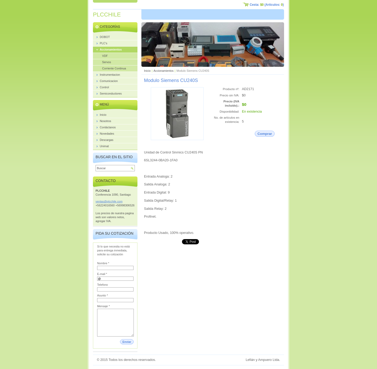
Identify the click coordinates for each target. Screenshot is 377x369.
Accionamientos (163, 70)
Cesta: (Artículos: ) (267, 5)
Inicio (147, 70)
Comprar (264, 134)
